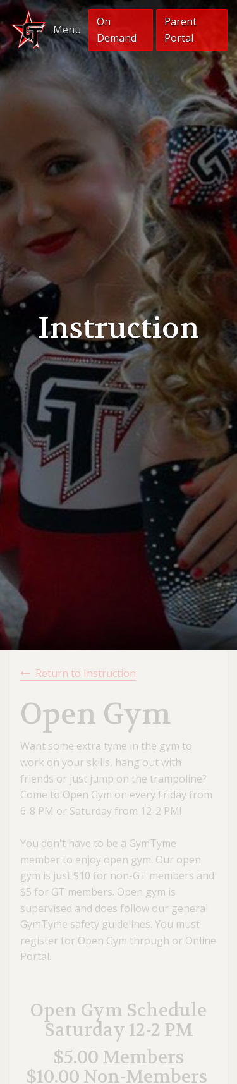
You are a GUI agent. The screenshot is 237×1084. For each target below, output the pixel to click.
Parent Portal (180, 30)
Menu (67, 30)
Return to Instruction (85, 673)
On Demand (117, 30)
